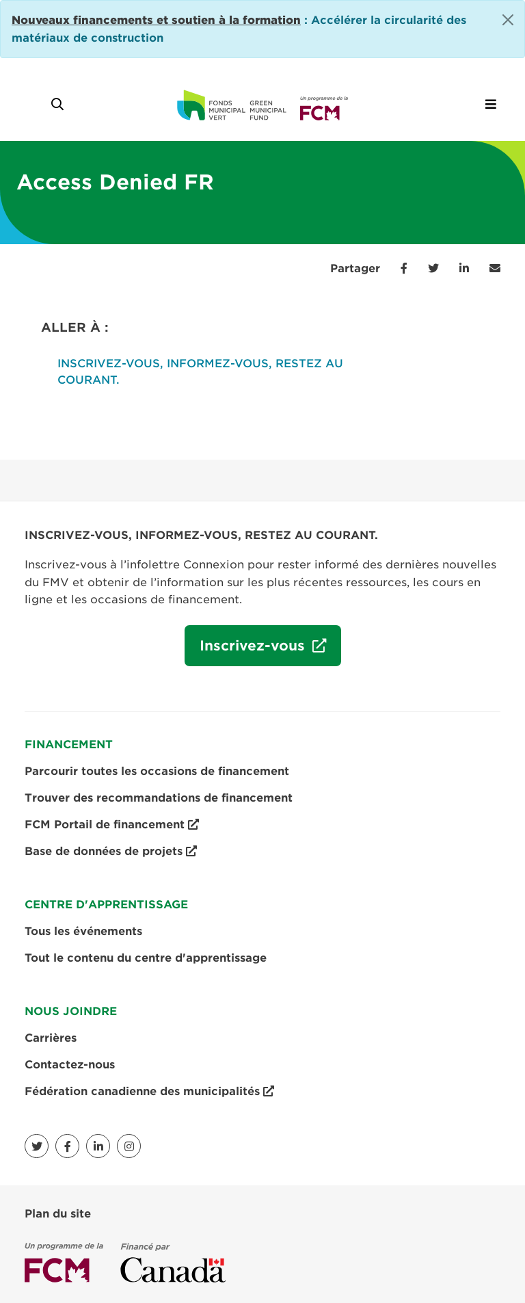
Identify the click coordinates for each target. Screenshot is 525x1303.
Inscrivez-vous (247, 650)
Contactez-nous (70, 1064)
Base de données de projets (111, 851)
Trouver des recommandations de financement (159, 797)
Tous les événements (83, 931)
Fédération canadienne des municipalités (149, 1091)
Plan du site (58, 1213)
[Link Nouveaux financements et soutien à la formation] (156, 20)
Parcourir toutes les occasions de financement (157, 771)
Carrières (51, 1037)
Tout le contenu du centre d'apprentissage (146, 957)
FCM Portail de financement (112, 825)
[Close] (508, 20)
